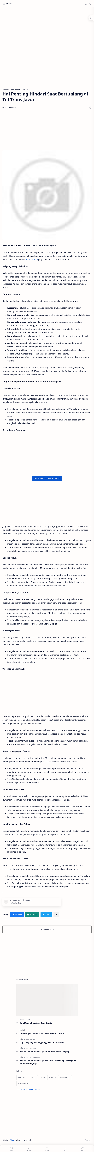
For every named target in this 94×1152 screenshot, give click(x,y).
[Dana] (28, 1019)
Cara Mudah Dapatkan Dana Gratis (35, 1023)
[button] (86, 4)
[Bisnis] (23, 1030)
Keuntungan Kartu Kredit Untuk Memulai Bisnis (41, 1033)
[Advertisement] (47, 27)
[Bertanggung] (26, 1039)
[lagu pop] (33, 1048)
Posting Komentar (47, 929)
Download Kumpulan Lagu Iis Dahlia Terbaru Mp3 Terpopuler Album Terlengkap (47, 1062)
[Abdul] (21, 1077)
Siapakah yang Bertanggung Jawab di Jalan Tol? (41, 1042)
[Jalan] (34, 1039)
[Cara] (23, 1019)
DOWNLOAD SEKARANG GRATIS (47, 478)
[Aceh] (33, 1077)
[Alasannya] (23, 1083)
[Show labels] (28, 1089)
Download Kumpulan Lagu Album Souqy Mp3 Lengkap (44, 1051)
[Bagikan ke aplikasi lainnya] (56, 914)
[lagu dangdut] (35, 1057)
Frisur (9, 3)
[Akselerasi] (65, 1077)
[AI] (42, 1077)
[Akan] (52, 1077)
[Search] (90, 4)
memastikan (32, 259)
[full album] (25, 1048)
